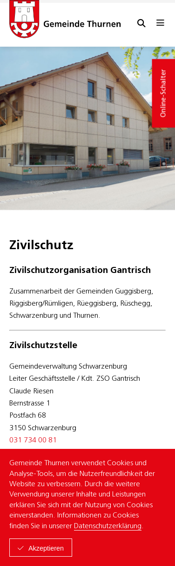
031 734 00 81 (33, 440)
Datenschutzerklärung (107, 526)
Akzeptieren (46, 548)
